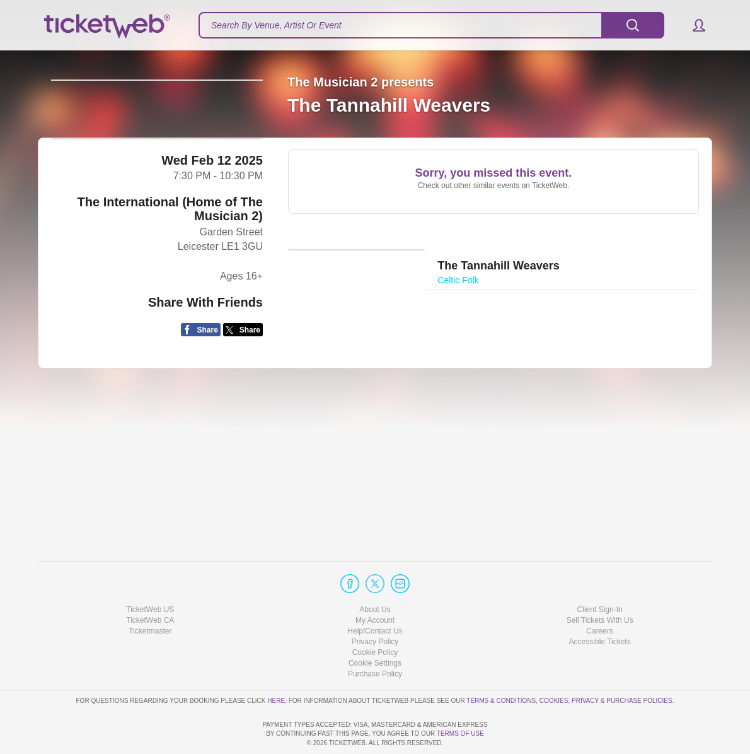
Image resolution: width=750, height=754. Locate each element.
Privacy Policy (375, 605)
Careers (599, 595)
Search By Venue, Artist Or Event (276, 25)
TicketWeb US (150, 572)
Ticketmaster (150, 595)
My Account (375, 584)
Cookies (553, 664)
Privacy (585, 664)
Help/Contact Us (374, 595)
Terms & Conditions (501, 664)
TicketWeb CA (150, 584)
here (276, 664)
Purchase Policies (639, 664)
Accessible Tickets (600, 605)
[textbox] (431, 25)
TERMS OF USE (460, 733)
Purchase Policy (375, 637)
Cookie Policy (375, 616)
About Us (374, 572)
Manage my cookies (375, 627)
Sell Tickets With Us (600, 584)
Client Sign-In (600, 572)
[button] (693, 25)
